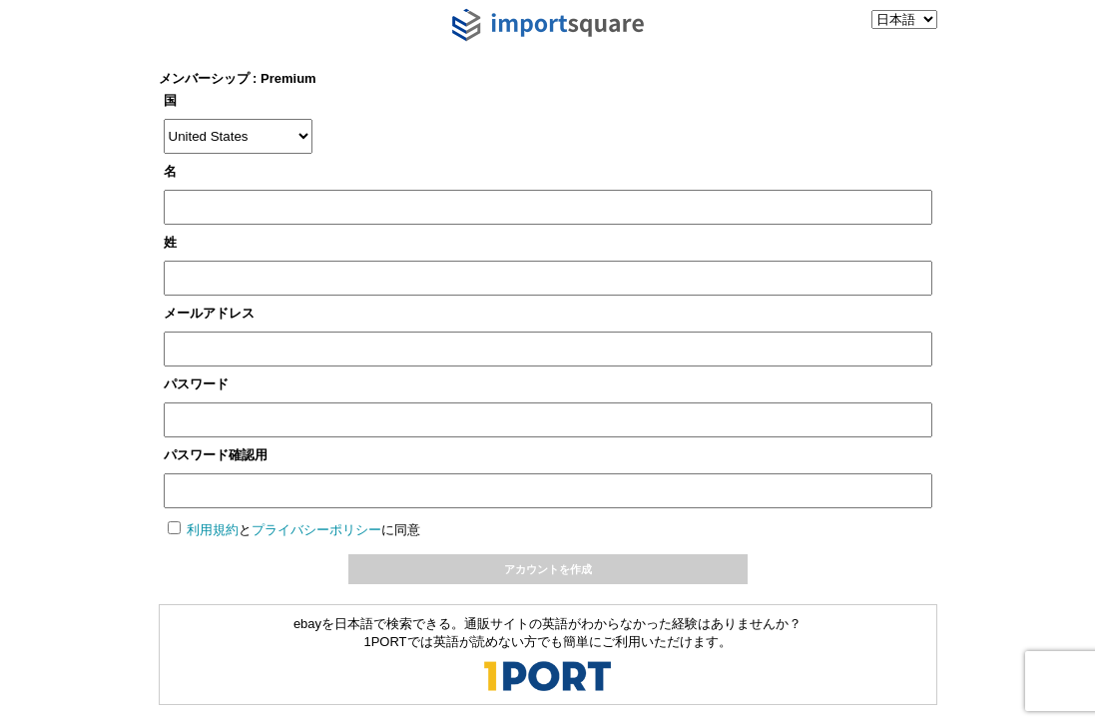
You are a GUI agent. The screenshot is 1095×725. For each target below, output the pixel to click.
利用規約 (213, 529)
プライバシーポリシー (316, 529)
